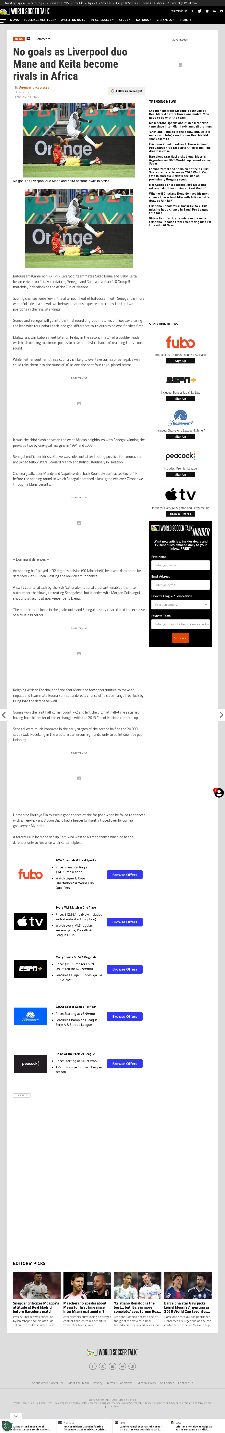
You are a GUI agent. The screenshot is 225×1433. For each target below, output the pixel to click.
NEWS (14, 19)
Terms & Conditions (119, 1398)
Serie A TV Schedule (154, 3)
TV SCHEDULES (102, 19)
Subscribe (180, 638)
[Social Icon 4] (132, 1382)
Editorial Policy (146, 1398)
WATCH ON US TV (73, 19)
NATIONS (144, 19)
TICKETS (186, 19)
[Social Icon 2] (112, 1382)
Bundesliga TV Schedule (184, 3)
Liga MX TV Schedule (99, 3)
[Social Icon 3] (122, 1382)
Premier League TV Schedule (43, 3)
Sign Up (180, 360)
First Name (158, 556)
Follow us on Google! (129, 91)
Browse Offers (124, 874)
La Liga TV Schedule (127, 3)
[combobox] (179, 604)
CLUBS (125, 19)
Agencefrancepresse (34, 87)
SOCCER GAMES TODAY (40, 19)
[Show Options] (206, 604)
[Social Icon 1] (102, 1382)
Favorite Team (161, 615)
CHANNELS (166, 19)
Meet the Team (78, 1398)
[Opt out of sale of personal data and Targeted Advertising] (7, 1426)
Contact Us (185, 1398)
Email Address (160, 576)
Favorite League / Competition (171, 596)
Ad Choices (167, 1398)
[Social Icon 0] (93, 1382)
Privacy (97, 1398)
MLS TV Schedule (73, 3)
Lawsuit (22, 1095)
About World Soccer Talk (48, 1398)
